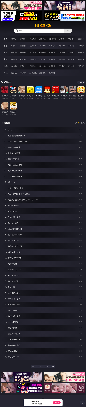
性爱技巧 (81, 66)
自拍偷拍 (23, 46)
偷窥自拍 (14, 59)
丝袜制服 (62, 46)
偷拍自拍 (23, 52)
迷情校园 (52, 66)
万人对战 (33, 39)
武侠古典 (42, 66)
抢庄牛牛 (81, 39)
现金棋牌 (71, 39)
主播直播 (71, 46)
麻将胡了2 (52, 39)
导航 (5, 73)
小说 (5, 66)
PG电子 (13, 39)
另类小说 (62, 66)
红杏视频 (42, 73)
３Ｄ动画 (42, 46)
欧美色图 (33, 59)
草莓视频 (23, 73)
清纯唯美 (62, 59)
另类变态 (81, 52)
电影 (5, 52)
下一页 (46, 366)
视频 (5, 45)
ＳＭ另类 (81, 46)
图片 (5, 59)
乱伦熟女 (71, 52)
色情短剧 (52, 73)
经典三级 (62, 52)
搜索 (68, 31)
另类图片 (81, 59)
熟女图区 (71, 59)
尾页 (53, 366)
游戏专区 (42, 39)
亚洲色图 (23, 59)
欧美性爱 (42, 52)
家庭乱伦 (23, 66)
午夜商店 (14, 73)
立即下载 (56, 403)
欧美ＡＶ (33, 46)
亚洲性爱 (14, 52)
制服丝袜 (52, 52)
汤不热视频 (33, 73)
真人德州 (23, 39)
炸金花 (61, 39)
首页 (33, 366)
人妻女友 (33, 66)
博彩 (5, 39)
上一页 (40, 366)
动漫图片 (42, 59)
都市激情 (14, 66)
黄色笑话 (71, 66)
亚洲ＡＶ (14, 46)
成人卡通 (33, 52)
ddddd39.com (43, 26)
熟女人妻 (52, 46)
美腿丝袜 (52, 59)
